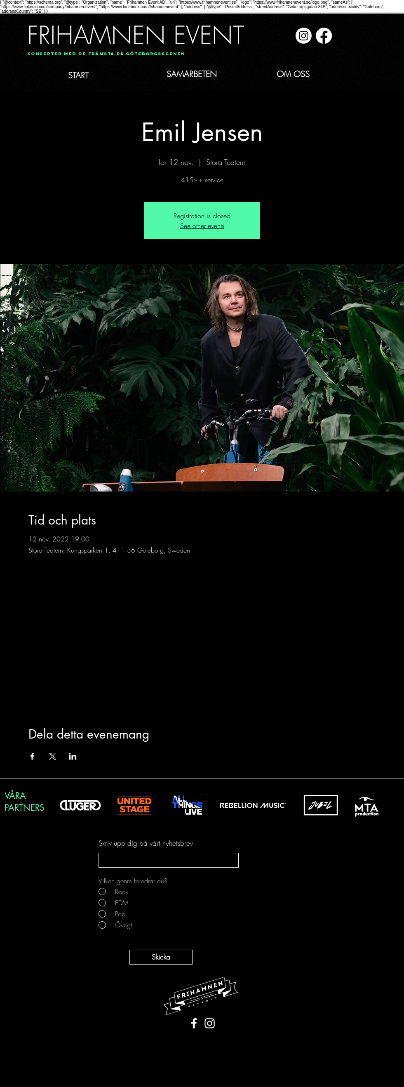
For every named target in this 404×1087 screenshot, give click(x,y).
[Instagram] (304, 36)
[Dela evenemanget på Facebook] (32, 756)
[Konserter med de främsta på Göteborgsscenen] (106, 54)
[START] (96, 75)
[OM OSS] (303, 74)
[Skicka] (161, 957)
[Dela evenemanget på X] (52, 756)
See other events (202, 225)
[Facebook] (324, 36)
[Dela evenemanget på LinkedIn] (73, 756)
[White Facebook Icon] (194, 1023)
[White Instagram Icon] (209, 1023)
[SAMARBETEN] (207, 74)
